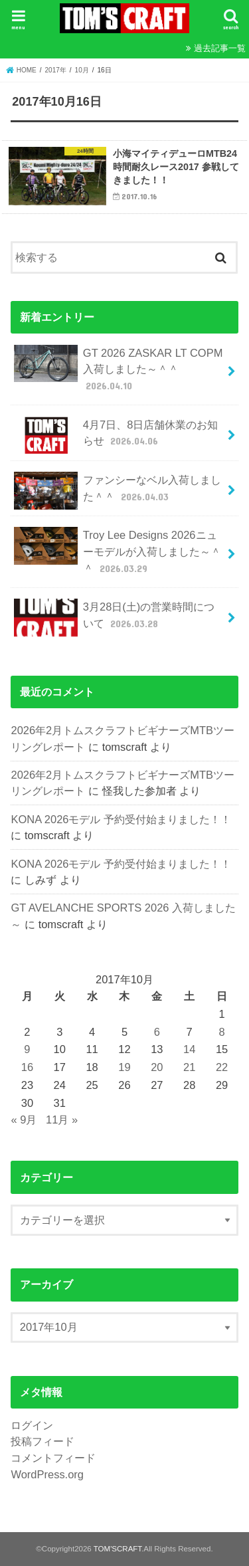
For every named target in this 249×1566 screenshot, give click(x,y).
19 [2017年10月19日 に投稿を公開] (124, 1067)
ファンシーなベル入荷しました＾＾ (117, 491)
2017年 (55, 70)
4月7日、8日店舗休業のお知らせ (116, 435)
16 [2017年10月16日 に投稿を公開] (27, 1067)
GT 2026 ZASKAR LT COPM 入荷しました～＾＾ (118, 369)
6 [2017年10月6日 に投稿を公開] (157, 1032)
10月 (82, 70)
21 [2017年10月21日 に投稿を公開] (189, 1067)
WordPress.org (47, 1474)
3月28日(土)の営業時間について (114, 617)
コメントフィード (53, 1458)
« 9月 (24, 1120)
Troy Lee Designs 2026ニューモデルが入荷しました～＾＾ (117, 551)
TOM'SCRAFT (117, 1549)
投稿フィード (42, 1441)
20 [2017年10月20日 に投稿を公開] (157, 1067)
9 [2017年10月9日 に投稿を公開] (27, 1049)
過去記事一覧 (220, 48)
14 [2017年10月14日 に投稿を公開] (189, 1049)
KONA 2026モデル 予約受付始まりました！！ (121, 819)
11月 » (62, 1120)
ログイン (32, 1425)
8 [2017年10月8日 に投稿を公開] (221, 1032)
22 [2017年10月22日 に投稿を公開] (222, 1067)
